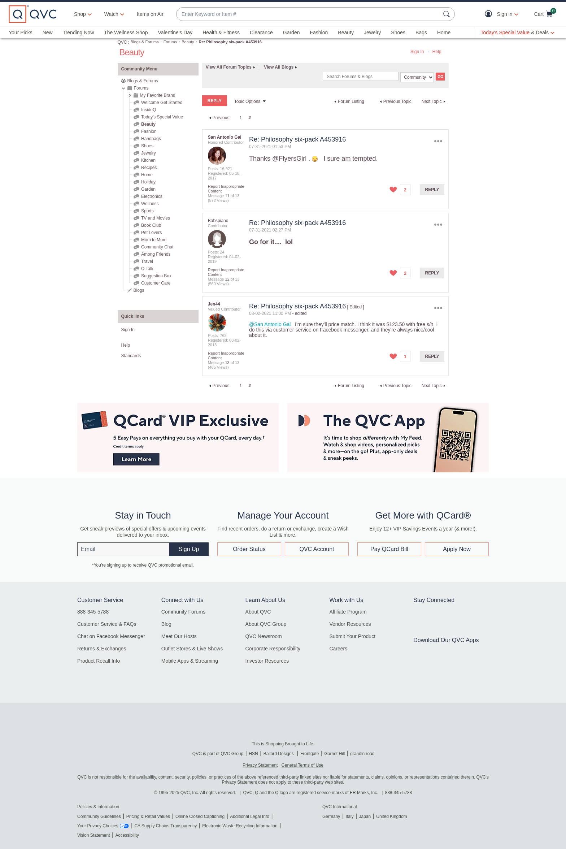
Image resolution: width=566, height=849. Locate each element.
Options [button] (438, 141)
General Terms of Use (302, 765)
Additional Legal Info (249, 816)
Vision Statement (93, 835)
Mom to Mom (153, 239)
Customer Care (155, 283)
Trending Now (78, 32)
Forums (170, 42)
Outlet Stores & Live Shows (192, 648)
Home (443, 32)
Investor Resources (267, 661)
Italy (349, 816)
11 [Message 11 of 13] (227, 196)
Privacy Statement (260, 765)
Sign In (417, 51)
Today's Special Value (162, 117)
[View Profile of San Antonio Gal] (224, 137)
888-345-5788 (93, 612)
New (48, 32)
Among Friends (155, 254)
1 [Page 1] (240, 117)
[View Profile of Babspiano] (218, 220)
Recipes (149, 167)
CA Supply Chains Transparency (165, 825)
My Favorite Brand (157, 95)
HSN (253, 753)
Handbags (151, 138)
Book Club (151, 225)
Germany (331, 816)
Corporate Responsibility (273, 648)
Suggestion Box (156, 275)
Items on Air (150, 14)
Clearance (261, 32)
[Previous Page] (218, 118)
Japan (365, 816)
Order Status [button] (249, 549)
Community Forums (183, 612)
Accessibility (127, 835)
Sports (147, 210)
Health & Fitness (221, 32)
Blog (166, 624)
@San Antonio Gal (270, 324)
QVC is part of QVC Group (217, 753)
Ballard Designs (279, 753)
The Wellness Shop (126, 32)
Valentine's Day (175, 32)
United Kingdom (391, 816)
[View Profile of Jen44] (214, 304)
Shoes (398, 32)
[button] (490, 14)
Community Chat (157, 247)
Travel (147, 261)
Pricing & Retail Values (148, 816)
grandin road (362, 753)
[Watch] (111, 14)
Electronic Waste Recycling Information (239, 825)
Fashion (319, 32)
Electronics (151, 196)
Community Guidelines (99, 816)
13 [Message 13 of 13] (227, 362)
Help (436, 51)
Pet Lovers (151, 232)
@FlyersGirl (289, 158)
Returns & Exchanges (101, 648)
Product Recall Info (98, 661)
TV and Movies (155, 218)
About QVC (258, 612)
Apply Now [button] (456, 549)
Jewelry (372, 32)
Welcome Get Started (162, 102)
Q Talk (147, 268)
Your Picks (20, 32)
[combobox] (308, 14)
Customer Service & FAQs (106, 624)
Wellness (149, 203)
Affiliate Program (347, 612)
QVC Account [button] (316, 549)
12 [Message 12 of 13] (227, 279)
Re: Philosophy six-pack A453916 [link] (230, 42)
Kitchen (148, 160)
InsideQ (148, 109)
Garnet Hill (334, 753)
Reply (432, 189)
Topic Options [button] (247, 101)
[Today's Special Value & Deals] (517, 32)
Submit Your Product (352, 636)
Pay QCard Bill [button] (389, 549)
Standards (131, 355)
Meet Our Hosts (179, 636)
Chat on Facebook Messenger (111, 636)
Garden (291, 32)
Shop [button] (80, 14)
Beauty (346, 32)
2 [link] (249, 117)
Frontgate (309, 753)
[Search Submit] (447, 14)
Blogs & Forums (145, 42)
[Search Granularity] (417, 77)
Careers (338, 648)
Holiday (148, 182)
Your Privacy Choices (97, 825)
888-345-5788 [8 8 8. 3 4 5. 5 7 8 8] (398, 792)
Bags (421, 32)
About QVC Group (266, 624)
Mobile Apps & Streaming (189, 661)
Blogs (139, 290)
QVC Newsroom (263, 636)
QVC (122, 42)
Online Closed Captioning (200, 816)
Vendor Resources (350, 624)
